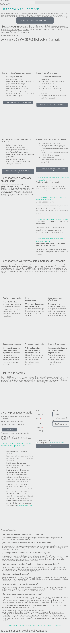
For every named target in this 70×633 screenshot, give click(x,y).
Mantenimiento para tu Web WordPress (51, 139)
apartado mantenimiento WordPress (26, 561)
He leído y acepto (50, 443)
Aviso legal (13, 625)
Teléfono (56, 410)
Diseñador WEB (5, 4)
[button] (52, 2)
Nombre (39, 410)
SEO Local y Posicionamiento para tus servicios (16, 140)
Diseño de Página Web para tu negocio (16, 73)
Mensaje (39, 428)
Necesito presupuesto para (60, 419)
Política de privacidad (43, 440)
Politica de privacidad (27, 625)
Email (38, 418)
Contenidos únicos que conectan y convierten (53, 219)
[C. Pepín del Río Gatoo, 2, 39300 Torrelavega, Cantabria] (35, 520)
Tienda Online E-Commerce (46, 73)
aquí (15, 496)
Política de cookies (44, 625)
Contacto (58, 625)
